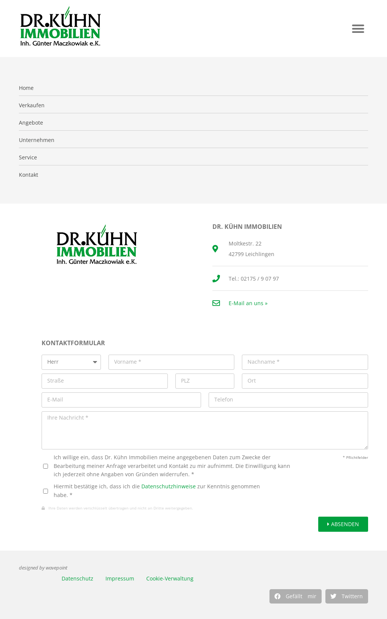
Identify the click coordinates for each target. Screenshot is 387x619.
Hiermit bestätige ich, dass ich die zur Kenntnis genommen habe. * (157, 490)
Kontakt (28, 175)
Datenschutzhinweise (168, 486)
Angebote (31, 123)
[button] (358, 29)
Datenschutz (77, 578)
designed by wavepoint (43, 568)
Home (26, 88)
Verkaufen (32, 105)
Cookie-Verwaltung (170, 578)
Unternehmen (36, 140)
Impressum (119, 578)
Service (28, 157)
